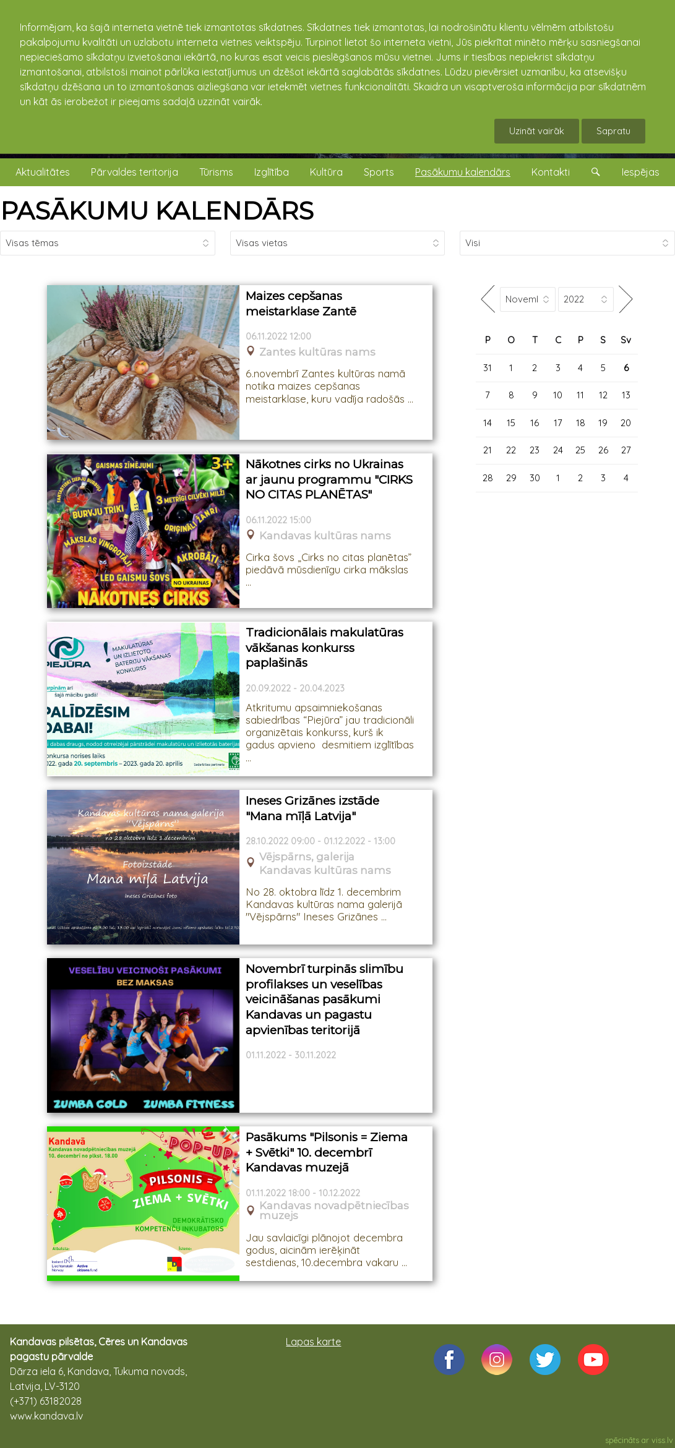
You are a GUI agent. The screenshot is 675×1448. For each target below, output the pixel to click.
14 (487, 423)
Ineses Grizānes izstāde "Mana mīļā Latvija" (312, 808)
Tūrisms (216, 172)
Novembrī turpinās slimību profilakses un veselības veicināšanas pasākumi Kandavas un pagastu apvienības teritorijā (324, 999)
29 (511, 478)
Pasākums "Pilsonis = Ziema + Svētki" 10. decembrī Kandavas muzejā (327, 1152)
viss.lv (662, 1440)
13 (626, 395)
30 (535, 478)
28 (488, 478)
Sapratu (613, 131)
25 (580, 450)
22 (511, 450)
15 (511, 423)
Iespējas (641, 172)
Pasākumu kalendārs (462, 172)
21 (487, 450)
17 (558, 423)
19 (603, 423)
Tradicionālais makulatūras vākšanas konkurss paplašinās (324, 647)
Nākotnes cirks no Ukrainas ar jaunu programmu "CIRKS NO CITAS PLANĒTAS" (329, 479)
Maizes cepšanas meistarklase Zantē (301, 304)
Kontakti (550, 172)
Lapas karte (313, 1341)
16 (534, 423)
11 (580, 395)
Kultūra (326, 172)
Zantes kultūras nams (317, 352)
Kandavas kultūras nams (325, 536)
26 (603, 450)
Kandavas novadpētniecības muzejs (334, 1211)
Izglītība (271, 172)
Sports (379, 172)
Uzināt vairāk (536, 131)
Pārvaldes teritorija (134, 172)
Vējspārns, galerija (307, 857)
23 (535, 450)
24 (558, 450)
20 (626, 423)
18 (580, 423)
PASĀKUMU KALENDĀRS (157, 210)
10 (557, 395)
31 (487, 368)
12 (603, 395)
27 (626, 450)
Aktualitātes (42, 172)
